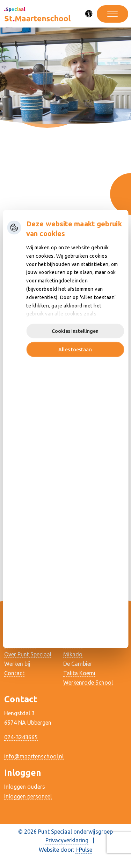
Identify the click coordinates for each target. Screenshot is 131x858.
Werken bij (17, 664)
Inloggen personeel (28, 796)
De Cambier (77, 664)
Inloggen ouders (24, 786)
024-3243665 (21, 737)
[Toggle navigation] (112, 14)
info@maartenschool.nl (34, 756)
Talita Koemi (79, 673)
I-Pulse (83, 850)
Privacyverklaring (66, 840)
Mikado (72, 654)
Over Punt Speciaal (27, 654)
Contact (14, 673)
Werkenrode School (88, 682)
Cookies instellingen (75, 331)
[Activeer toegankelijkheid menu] (89, 14)
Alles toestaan (75, 349)
